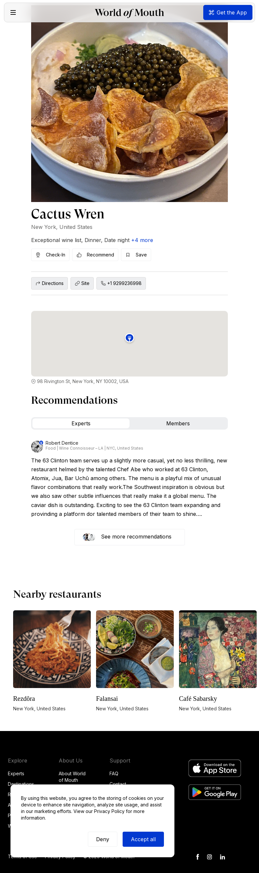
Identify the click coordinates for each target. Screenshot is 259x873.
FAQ (114, 773)
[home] (129, 12)
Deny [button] (102, 839)
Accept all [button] (143, 839)
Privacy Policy (109, 811)
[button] (13, 12)
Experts (16, 773)
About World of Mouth (72, 777)
